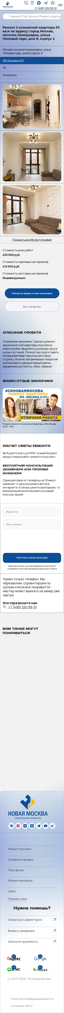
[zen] (25, 826)
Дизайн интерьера (20, 859)
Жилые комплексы (20, 880)
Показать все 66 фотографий (32, 240)
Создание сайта (21, 1006)
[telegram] (45, 2)
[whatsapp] (38, 2)
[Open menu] (59, 5)
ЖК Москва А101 (13, 60)
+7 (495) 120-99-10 (45, 8)
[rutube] (52, 826)
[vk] (11, 826)
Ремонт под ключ (19, 849)
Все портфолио (32, 306)
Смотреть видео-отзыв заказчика (32, 293)
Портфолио (29, 16)
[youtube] (45, 826)
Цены (11, 891)
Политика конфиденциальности (32, 999)
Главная (14, 16)
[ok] (32, 826)
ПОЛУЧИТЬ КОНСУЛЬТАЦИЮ (32, 557)
